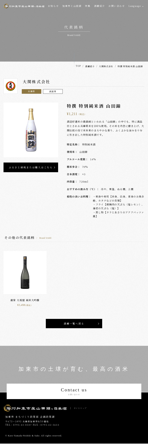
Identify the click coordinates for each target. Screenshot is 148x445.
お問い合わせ (116, 6)
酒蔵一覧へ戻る (74, 324)
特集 (87, 6)
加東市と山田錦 (71, 6)
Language (135, 6)
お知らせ (53, 6)
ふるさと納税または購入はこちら (31, 167)
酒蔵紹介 (99, 6)
